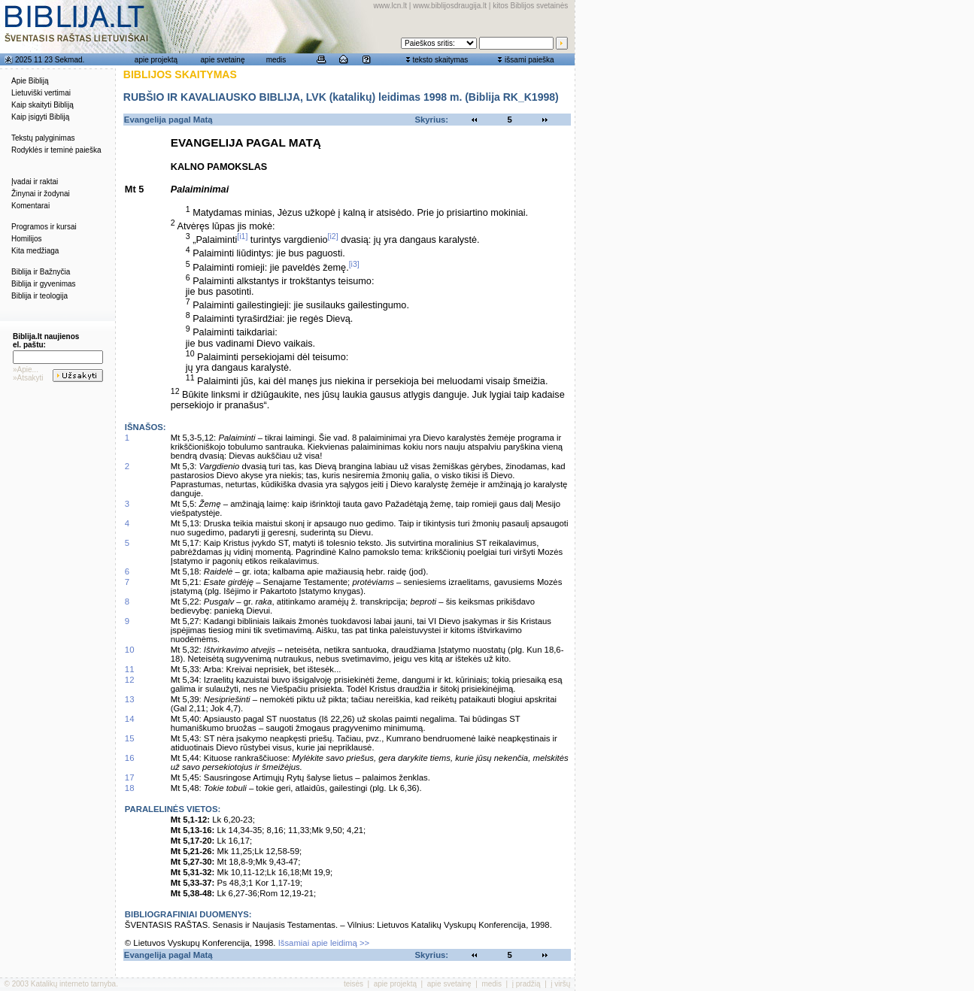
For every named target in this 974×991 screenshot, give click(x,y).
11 (130, 669)
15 (130, 738)
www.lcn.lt (390, 6)
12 (130, 679)
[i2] (333, 236)
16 (130, 757)
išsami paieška (529, 60)
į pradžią (526, 984)
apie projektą (156, 60)
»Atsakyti (28, 378)
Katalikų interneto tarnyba (73, 984)
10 (130, 649)
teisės (353, 984)
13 (130, 699)
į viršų (560, 984)
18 (130, 787)
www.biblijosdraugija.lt (450, 6)
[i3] (354, 263)
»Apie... (25, 369)
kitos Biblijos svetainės (530, 6)
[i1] (242, 236)
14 (130, 718)
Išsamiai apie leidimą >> (324, 942)
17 (130, 777)
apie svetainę (223, 60)
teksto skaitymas (440, 60)
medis (276, 60)
